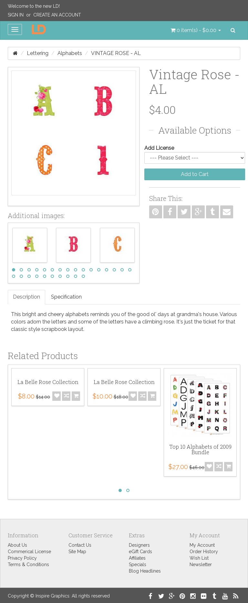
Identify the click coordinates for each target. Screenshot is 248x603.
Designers (139, 545)
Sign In (16, 14)
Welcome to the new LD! (34, 6)
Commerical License (29, 551)
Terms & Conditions (28, 564)
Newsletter (201, 564)
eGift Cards (140, 551)
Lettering (37, 53)
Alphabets (69, 53)
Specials (137, 564)
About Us (17, 545)
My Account (202, 545)
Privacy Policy (22, 558)
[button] (196, 30)
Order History (204, 551)
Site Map (77, 551)
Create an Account (57, 14)
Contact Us (79, 545)
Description (26, 297)
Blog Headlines (145, 571)
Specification (66, 297)
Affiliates (137, 558)
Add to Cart (195, 174)
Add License (159, 148)
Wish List (199, 558)
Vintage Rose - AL (116, 53)
